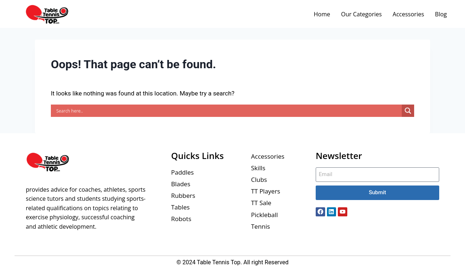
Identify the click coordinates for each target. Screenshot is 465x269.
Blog (441, 14)
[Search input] (228, 111)
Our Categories (361, 14)
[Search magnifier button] (408, 111)
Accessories (408, 14)
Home (322, 14)
